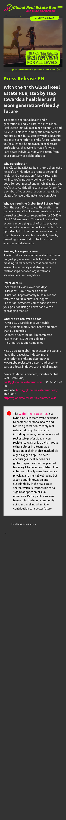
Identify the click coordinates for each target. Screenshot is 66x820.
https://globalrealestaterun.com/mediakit (30, 398)
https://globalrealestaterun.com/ (37, 390)
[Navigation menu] (60, 8)
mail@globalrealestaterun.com (23, 382)
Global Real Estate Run (33, 413)
